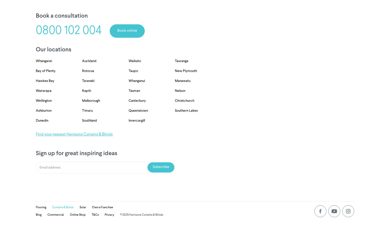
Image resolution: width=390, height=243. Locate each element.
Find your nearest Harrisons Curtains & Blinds (74, 135)
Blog (39, 214)
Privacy (109, 214)
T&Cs (95, 214)
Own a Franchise (102, 207)
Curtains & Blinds (63, 207)
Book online (127, 31)
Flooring (41, 207)
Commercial (56, 214)
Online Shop (78, 214)
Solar (83, 207)
